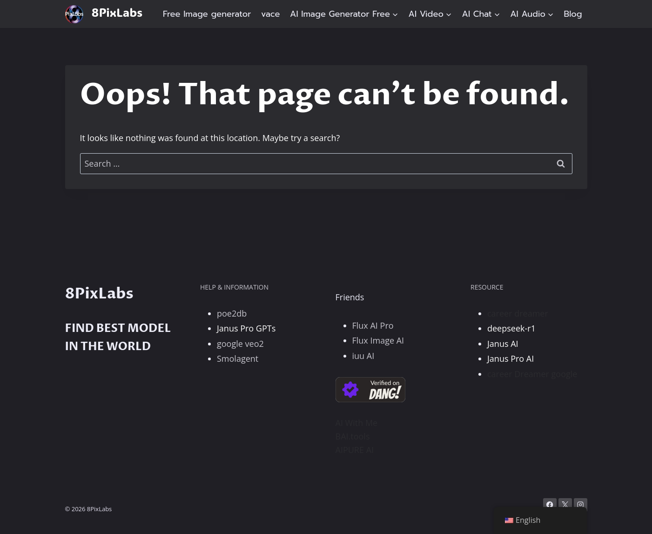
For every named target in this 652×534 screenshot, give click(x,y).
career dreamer (517, 313)
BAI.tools (353, 436)
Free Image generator (207, 13)
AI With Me (357, 422)
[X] (565, 505)
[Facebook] (550, 505)
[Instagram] (580, 505)
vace (270, 13)
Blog (573, 13)
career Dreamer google (532, 373)
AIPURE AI (355, 449)
